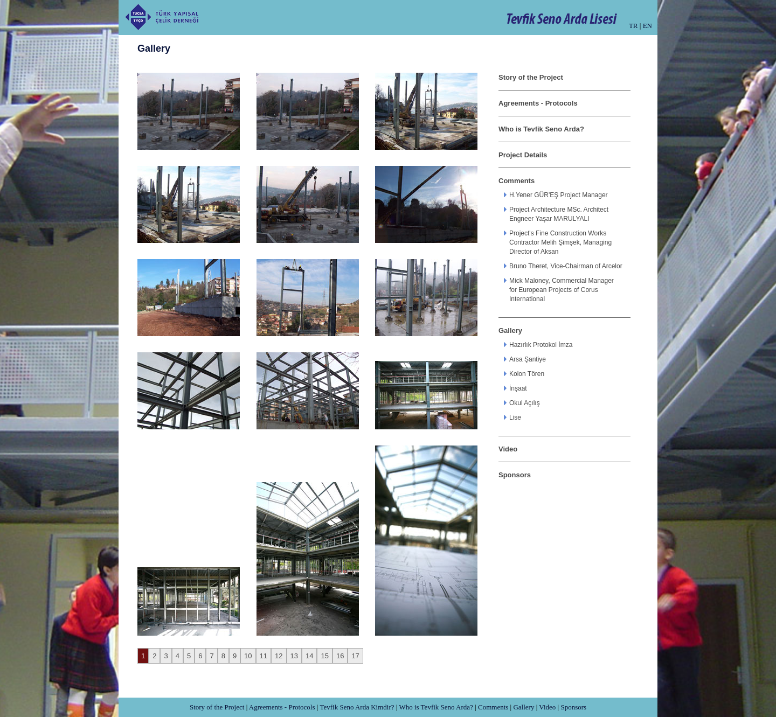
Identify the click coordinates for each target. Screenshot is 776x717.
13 (294, 656)
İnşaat (518, 388)
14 (309, 656)
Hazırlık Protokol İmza (540, 345)
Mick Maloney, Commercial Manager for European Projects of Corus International (561, 290)
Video (507, 449)
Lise (515, 417)
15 (324, 656)
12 (278, 656)
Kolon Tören (526, 374)
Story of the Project (530, 77)
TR (633, 26)
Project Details (522, 155)
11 (263, 656)
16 (340, 656)
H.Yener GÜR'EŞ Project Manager (558, 195)
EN (647, 26)
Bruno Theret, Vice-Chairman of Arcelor (565, 266)
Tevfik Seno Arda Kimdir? (357, 707)
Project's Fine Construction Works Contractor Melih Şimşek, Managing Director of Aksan (560, 242)
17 (355, 656)
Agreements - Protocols (538, 103)
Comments (516, 181)
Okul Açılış (524, 403)
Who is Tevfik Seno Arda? (541, 129)
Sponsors (514, 475)
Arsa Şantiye (527, 359)
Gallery (510, 330)
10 (248, 656)
